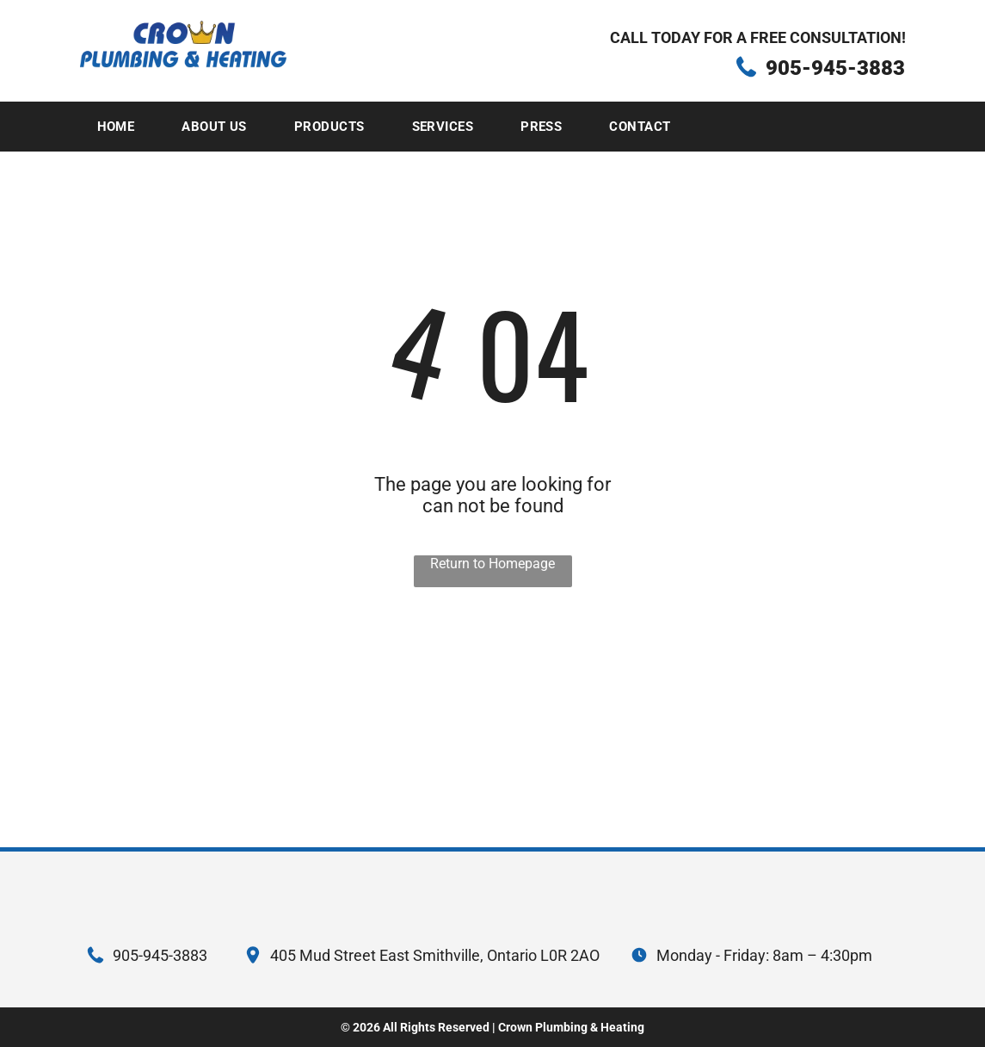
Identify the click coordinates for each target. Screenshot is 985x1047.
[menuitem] (122, 127)
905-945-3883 (835, 68)
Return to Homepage (492, 563)
